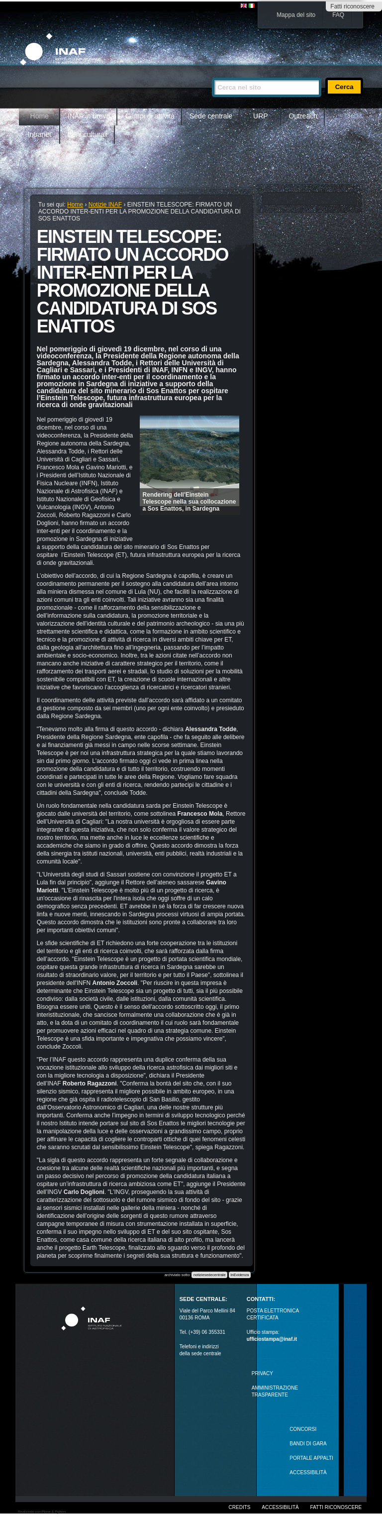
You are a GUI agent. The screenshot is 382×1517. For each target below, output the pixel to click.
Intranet (39, 134)
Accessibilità (280, 1507)
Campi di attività (150, 116)
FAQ (338, 14)
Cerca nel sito (211, 73)
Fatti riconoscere (352, 6)
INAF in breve (89, 116)
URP (260, 116)
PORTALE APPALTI (311, 1458)
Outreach (302, 116)
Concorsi (302, 1429)
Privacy (262, 1373)
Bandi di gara (307, 1443)
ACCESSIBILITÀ (307, 1472)
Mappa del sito (296, 14)
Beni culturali (87, 134)
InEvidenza (239, 1275)
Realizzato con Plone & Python (42, 1512)
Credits (240, 1507)
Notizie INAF (105, 204)
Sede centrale (211, 116)
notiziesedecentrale (209, 1275)
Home (39, 116)
